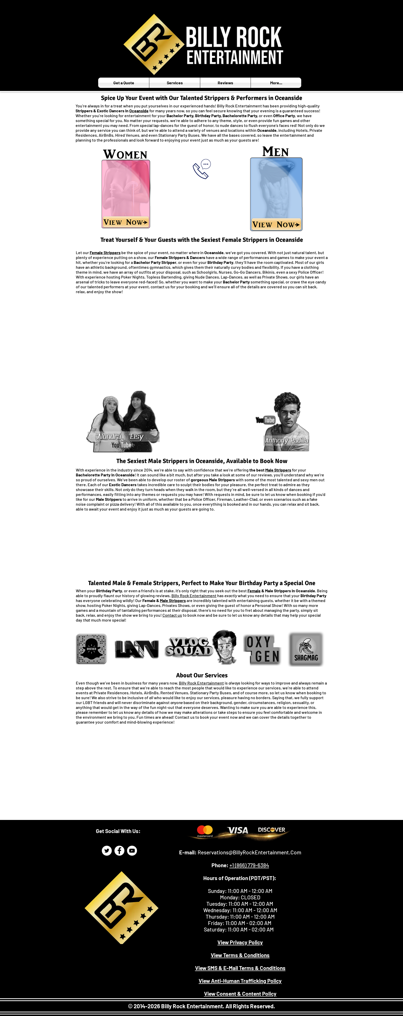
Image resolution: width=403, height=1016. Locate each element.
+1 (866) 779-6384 (249, 865)
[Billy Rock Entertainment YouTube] (132, 851)
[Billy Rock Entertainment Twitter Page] (107, 851)
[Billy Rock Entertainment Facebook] (119, 851)
